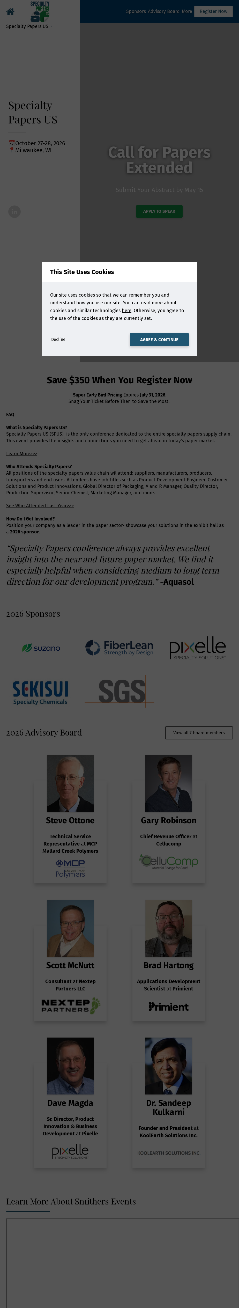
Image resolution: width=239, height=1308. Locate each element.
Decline (58, 339)
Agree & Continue (159, 339)
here (126, 310)
